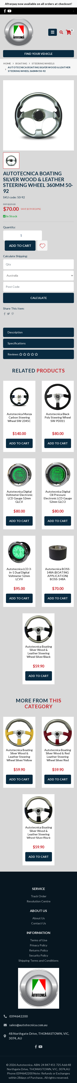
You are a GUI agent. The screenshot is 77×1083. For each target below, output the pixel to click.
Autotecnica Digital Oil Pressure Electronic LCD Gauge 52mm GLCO (58, 496)
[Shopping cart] (68, 32)
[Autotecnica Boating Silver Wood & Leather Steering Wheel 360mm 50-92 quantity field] (22, 235)
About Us (38, 918)
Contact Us (38, 923)
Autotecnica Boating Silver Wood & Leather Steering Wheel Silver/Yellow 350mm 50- (19, 756)
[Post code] (38, 287)
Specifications (17, 343)
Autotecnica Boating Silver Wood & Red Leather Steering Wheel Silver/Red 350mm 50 (57, 756)
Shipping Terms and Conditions (38, 960)
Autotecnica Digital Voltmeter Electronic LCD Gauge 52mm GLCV (19, 496)
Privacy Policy (38, 945)
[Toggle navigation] (52, 32)
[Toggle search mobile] (60, 32)
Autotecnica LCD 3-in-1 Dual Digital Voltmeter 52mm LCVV (19, 574)
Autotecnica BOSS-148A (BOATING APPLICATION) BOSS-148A (57, 574)
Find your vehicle (38, 53)
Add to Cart (20, 245)
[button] (42, 246)
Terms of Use (38, 940)
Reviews (23, 354)
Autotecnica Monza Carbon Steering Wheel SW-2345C (19, 417)
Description (15, 332)
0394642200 (18, 1016)
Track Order (38, 896)
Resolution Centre (39, 901)
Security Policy (38, 955)
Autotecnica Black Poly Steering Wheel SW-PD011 (58, 417)
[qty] (38, 264)
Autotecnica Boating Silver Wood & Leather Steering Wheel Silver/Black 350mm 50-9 (38, 653)
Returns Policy (38, 950)
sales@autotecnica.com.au (28, 1025)
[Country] (38, 275)
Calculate (38, 298)
